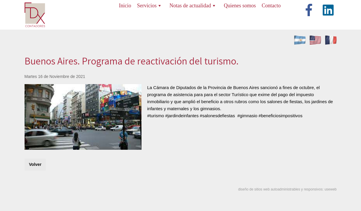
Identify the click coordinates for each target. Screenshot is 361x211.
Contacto (271, 5)
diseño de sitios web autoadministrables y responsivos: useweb (287, 189)
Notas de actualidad (192, 5)
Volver (35, 164)
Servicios (149, 5)
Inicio (125, 5)
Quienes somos (240, 5)
